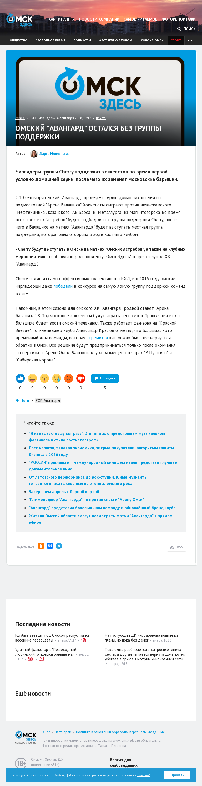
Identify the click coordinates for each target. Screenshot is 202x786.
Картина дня (61, 19)
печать (101, 118)
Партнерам (63, 732)
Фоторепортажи (178, 19)
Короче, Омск (152, 40)
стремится (97, 338)
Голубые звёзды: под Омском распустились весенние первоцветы (52, 638)
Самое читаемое (140, 19)
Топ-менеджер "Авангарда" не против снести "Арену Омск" (86, 499)
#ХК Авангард (48, 400)
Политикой (143, 775)
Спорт (176, 40)
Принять (177, 775)
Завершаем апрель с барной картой (64, 491)
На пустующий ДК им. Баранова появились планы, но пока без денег (142, 638)
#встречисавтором (115, 40)
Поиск (186, 28)
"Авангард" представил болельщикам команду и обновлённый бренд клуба (102, 507)
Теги (25, 400)
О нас (46, 732)
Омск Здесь (19, 20)
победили (63, 286)
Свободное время (50, 40)
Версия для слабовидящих (124, 762)
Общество (18, 40)
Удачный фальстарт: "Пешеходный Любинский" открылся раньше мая (45, 652)
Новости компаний (99, 19)
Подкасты (82, 40)
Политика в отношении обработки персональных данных (120, 732)
